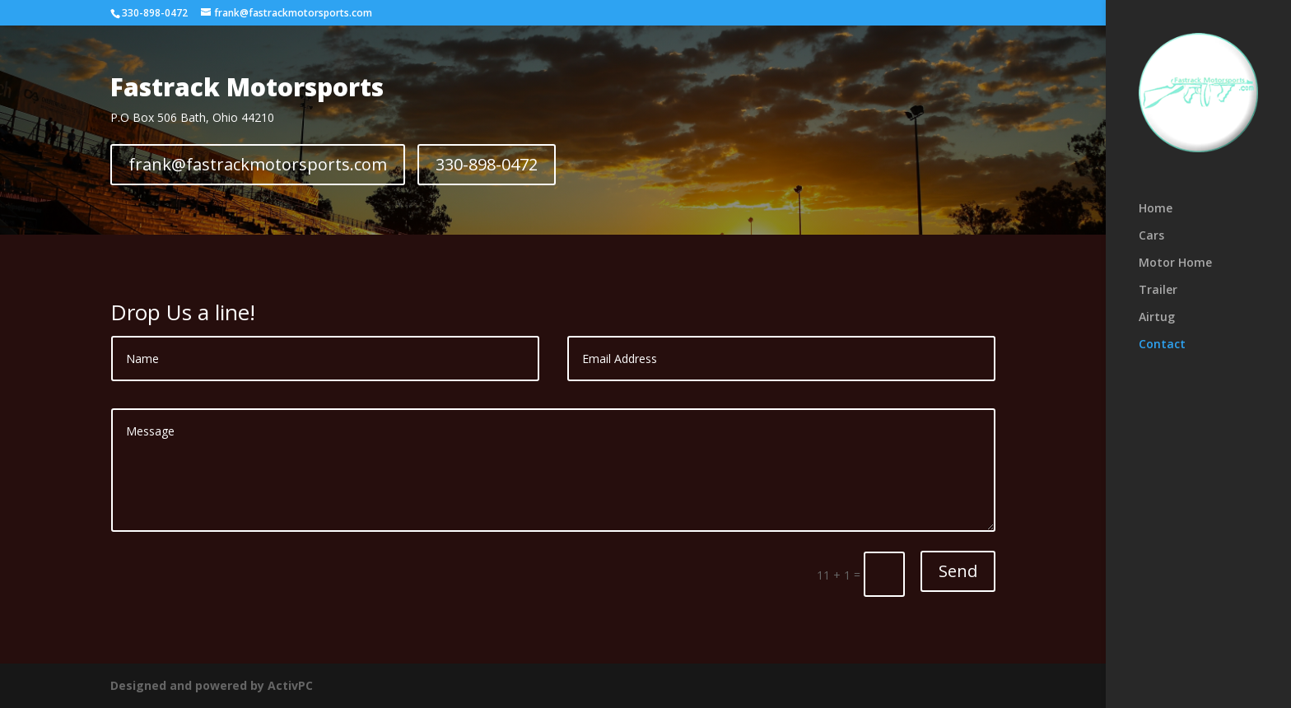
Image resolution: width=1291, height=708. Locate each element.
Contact (1162, 345)
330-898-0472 (155, 13)
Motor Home (1175, 263)
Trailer (1158, 290)
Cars (1151, 236)
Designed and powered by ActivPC (211, 685)
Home (1155, 209)
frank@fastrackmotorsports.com (257, 164)
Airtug (1157, 317)
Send (958, 571)
